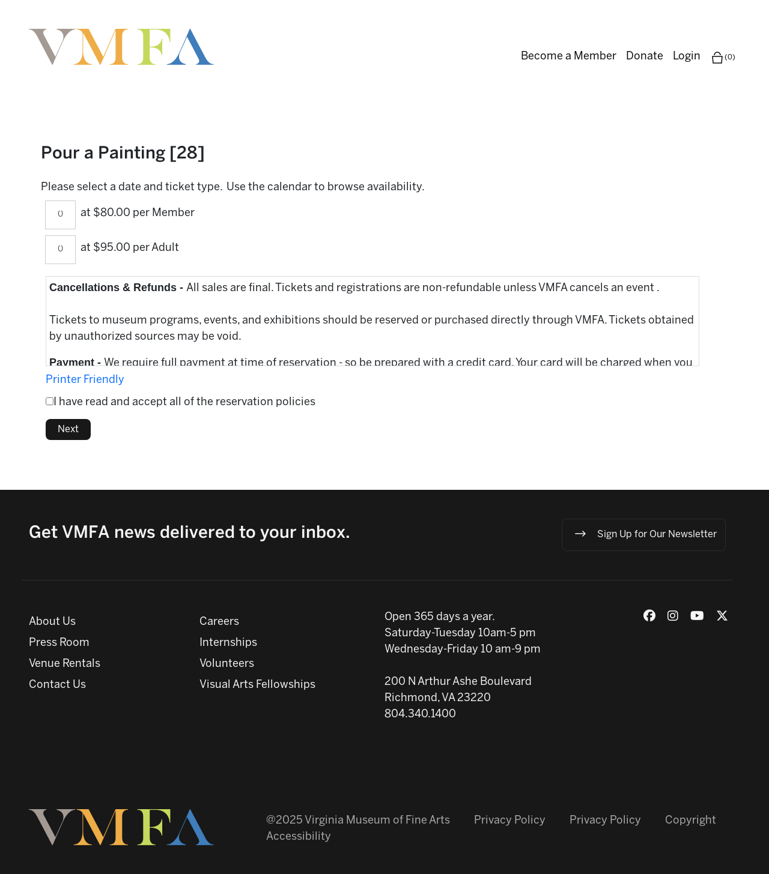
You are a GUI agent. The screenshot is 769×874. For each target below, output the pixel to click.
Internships (228, 643)
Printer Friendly (85, 380)
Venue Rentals (64, 664)
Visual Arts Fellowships (257, 685)
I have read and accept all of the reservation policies (184, 402)
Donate (644, 57)
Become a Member (568, 57)
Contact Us (57, 685)
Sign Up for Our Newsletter (645, 533)
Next (68, 429)
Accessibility (298, 837)
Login (687, 57)
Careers (219, 622)
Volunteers (226, 664)
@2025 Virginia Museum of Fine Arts (358, 821)
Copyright (690, 821)
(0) (722, 57)
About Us (52, 622)
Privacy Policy (510, 821)
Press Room (59, 643)
